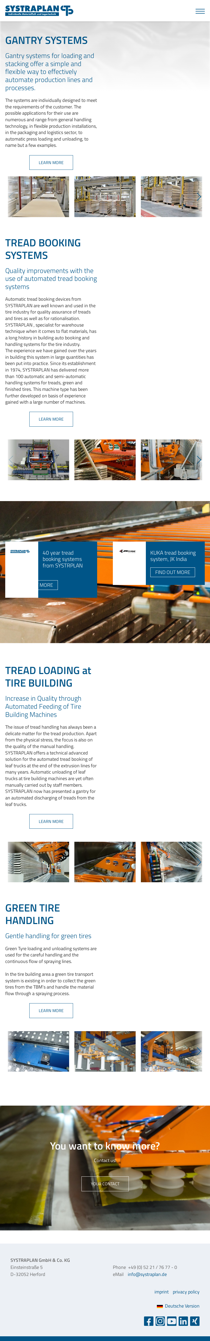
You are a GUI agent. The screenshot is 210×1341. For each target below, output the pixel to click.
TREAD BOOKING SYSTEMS (43, 249)
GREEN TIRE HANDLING (32, 914)
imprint (161, 1291)
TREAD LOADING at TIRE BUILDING (48, 676)
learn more (51, 162)
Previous (10, 196)
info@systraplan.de (147, 1274)
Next (199, 196)
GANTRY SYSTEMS (46, 40)
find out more (35, 585)
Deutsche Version (178, 1305)
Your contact (105, 1184)
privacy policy (186, 1291)
